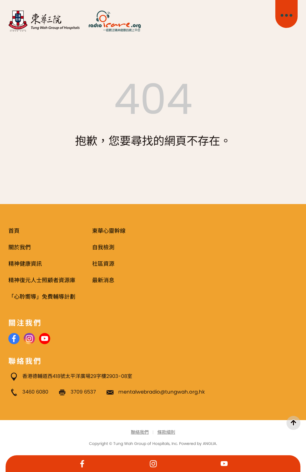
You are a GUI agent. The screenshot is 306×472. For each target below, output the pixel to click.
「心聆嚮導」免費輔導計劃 (41, 297)
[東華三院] (44, 21)
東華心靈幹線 (109, 231)
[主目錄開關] (286, 14)
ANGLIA (209, 443)
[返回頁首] (293, 423)
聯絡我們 (140, 432)
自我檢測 (103, 247)
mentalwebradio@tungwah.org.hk (161, 391)
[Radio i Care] (114, 21)
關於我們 (19, 247)
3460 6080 (35, 391)
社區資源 (103, 264)
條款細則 (166, 432)
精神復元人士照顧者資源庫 (41, 280)
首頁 (14, 231)
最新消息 (103, 280)
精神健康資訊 (25, 264)
